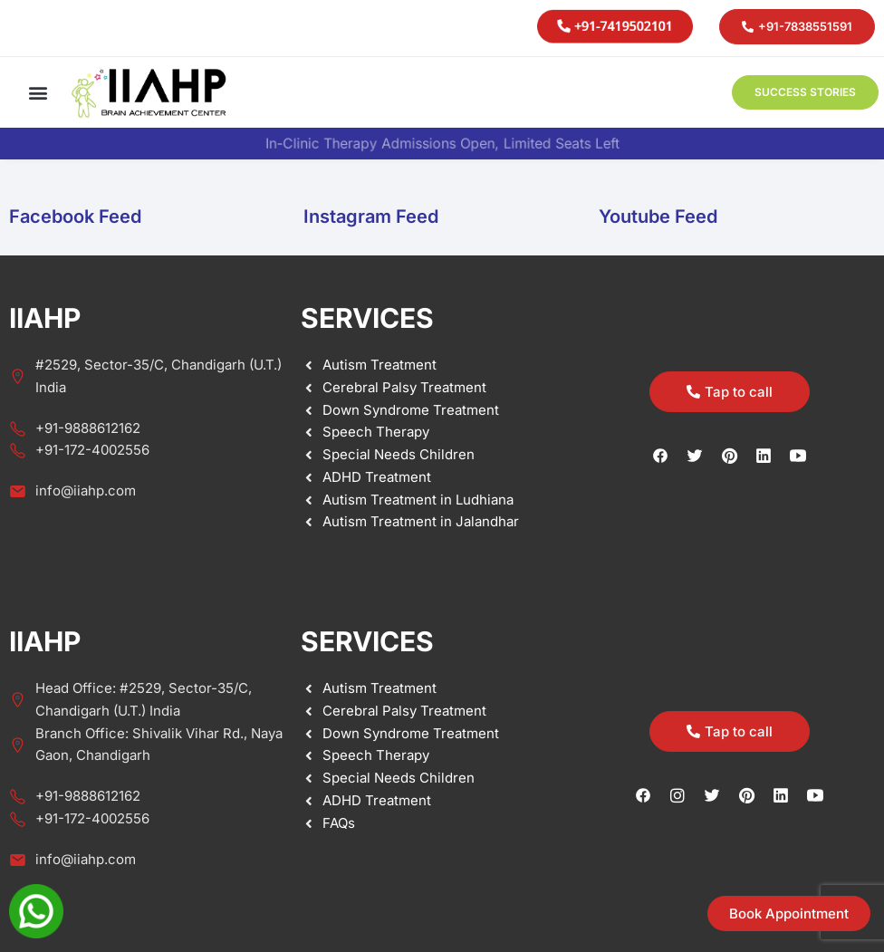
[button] (38, 93)
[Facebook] (643, 795)
